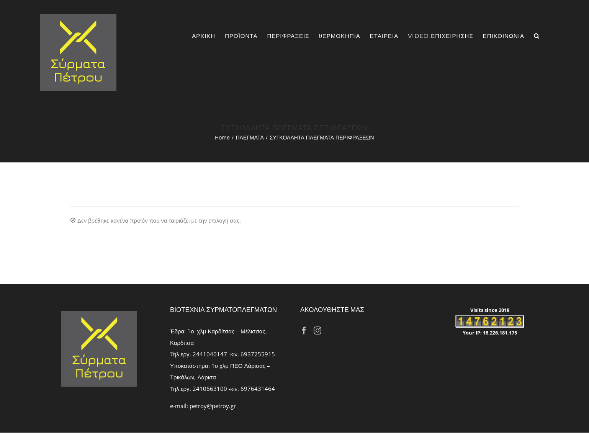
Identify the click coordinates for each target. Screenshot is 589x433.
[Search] (537, 35)
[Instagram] (317, 331)
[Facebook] (304, 331)
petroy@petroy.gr (213, 406)
